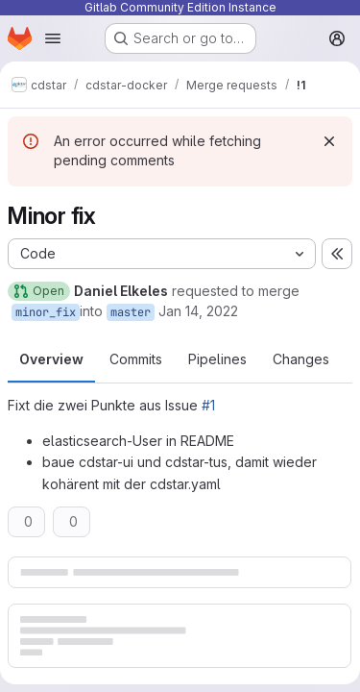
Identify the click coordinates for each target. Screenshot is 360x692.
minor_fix (45, 312)
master (130, 312)
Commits (135, 359)
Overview (51, 359)
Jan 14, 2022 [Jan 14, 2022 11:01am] (198, 311)
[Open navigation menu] (52, 38)
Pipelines (217, 359)
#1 (208, 405)
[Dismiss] (329, 141)
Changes (301, 359)
